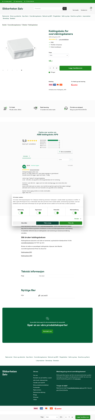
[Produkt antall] (53, 68)
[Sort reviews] (65, 159)
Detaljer (76, 218)
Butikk (4, 25)
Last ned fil (44, 295)
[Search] (65, 8)
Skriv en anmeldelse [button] (66, 151)
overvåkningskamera (46, 226)
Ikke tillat (24, 223)
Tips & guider (76, 10)
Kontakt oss (47, 331)
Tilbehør (24, 25)
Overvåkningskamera (14, 25)
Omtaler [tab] (25, 156)
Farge (50, 52)
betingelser (78, 379)
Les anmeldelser (64, 39)
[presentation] (6, 48)
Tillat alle (71, 223)
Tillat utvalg (47, 223)
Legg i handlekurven (75, 68)
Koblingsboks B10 (26, 252)
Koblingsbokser (33, 25)
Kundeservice (84, 10)
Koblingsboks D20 (26, 256)
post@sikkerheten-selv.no (76, 388)
